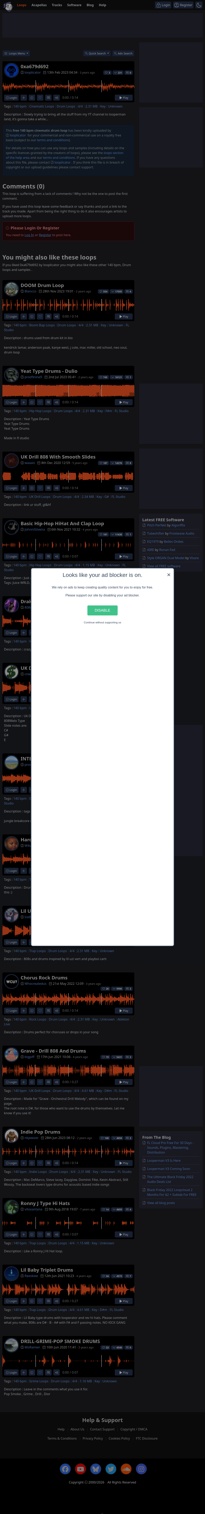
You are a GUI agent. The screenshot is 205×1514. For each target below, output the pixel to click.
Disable (102, 610)
